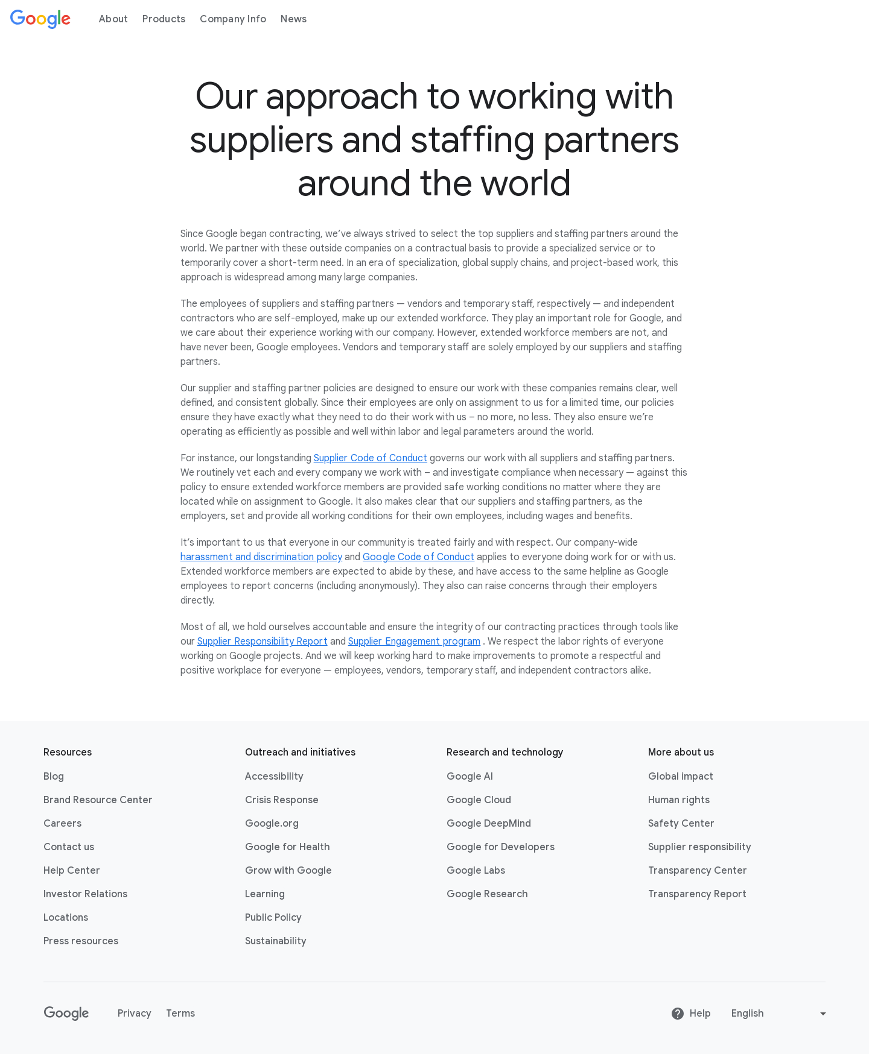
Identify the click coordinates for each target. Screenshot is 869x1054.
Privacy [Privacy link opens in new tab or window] (134, 1014)
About (113, 19)
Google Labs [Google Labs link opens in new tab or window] (476, 871)
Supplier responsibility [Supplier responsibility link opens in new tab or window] (699, 847)
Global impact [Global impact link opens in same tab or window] (680, 777)
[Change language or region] (780, 1013)
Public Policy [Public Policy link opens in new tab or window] (273, 918)
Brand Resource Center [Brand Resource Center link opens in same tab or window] (98, 800)
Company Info (233, 19)
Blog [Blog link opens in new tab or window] (53, 777)
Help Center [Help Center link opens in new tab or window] (71, 871)
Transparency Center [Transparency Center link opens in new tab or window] (697, 871)
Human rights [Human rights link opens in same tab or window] (679, 800)
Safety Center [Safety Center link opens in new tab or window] (681, 824)
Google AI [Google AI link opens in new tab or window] (470, 777)
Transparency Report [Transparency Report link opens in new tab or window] (697, 894)
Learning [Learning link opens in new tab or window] (265, 894)
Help (690, 1013)
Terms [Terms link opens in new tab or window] (180, 1014)
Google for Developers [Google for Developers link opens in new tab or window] (501, 847)
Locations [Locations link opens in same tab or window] (65, 918)
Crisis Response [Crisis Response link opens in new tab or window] (282, 800)
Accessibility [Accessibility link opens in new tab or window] (274, 777)
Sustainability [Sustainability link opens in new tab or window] (276, 941)
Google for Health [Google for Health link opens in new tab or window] (287, 847)
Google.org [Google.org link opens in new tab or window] (272, 824)
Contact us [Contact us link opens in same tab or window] (68, 847)
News (294, 19)
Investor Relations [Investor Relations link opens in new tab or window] (85, 894)
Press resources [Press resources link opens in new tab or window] (80, 941)
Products (163, 19)
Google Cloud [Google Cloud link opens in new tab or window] (479, 800)
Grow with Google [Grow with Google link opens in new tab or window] (288, 871)
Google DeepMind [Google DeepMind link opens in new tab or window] (489, 824)
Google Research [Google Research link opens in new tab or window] (487, 894)
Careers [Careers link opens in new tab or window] (62, 824)
